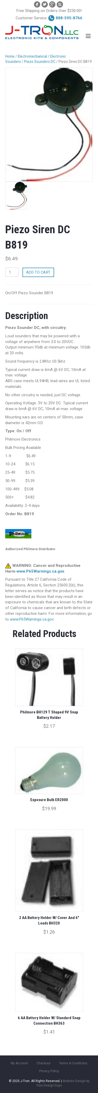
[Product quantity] (12, 272)
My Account (19, 1063)
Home (10, 56)
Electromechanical (32, 56)
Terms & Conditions (73, 1063)
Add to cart (38, 272)
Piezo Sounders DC (39, 61)
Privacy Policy (49, 1071)
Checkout (43, 1063)
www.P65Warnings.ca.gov (31, 619)
